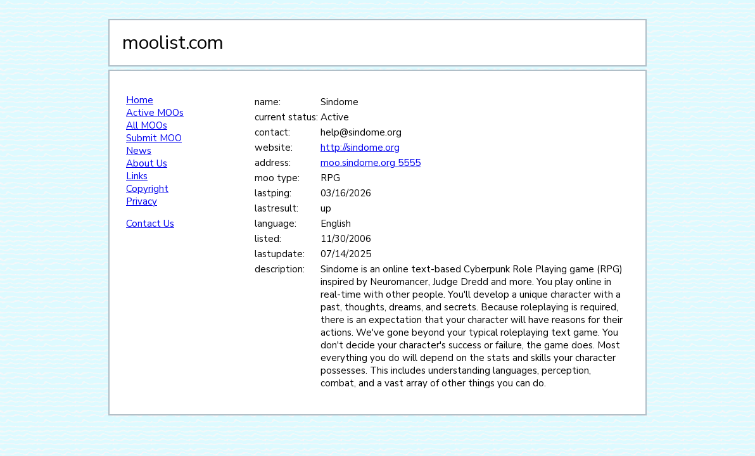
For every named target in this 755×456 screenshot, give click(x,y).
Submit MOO (154, 138)
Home (139, 100)
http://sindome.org (360, 147)
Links (137, 176)
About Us (146, 163)
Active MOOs (155, 112)
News (138, 150)
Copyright (147, 188)
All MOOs (146, 125)
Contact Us (150, 223)
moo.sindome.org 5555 (370, 162)
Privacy (141, 201)
